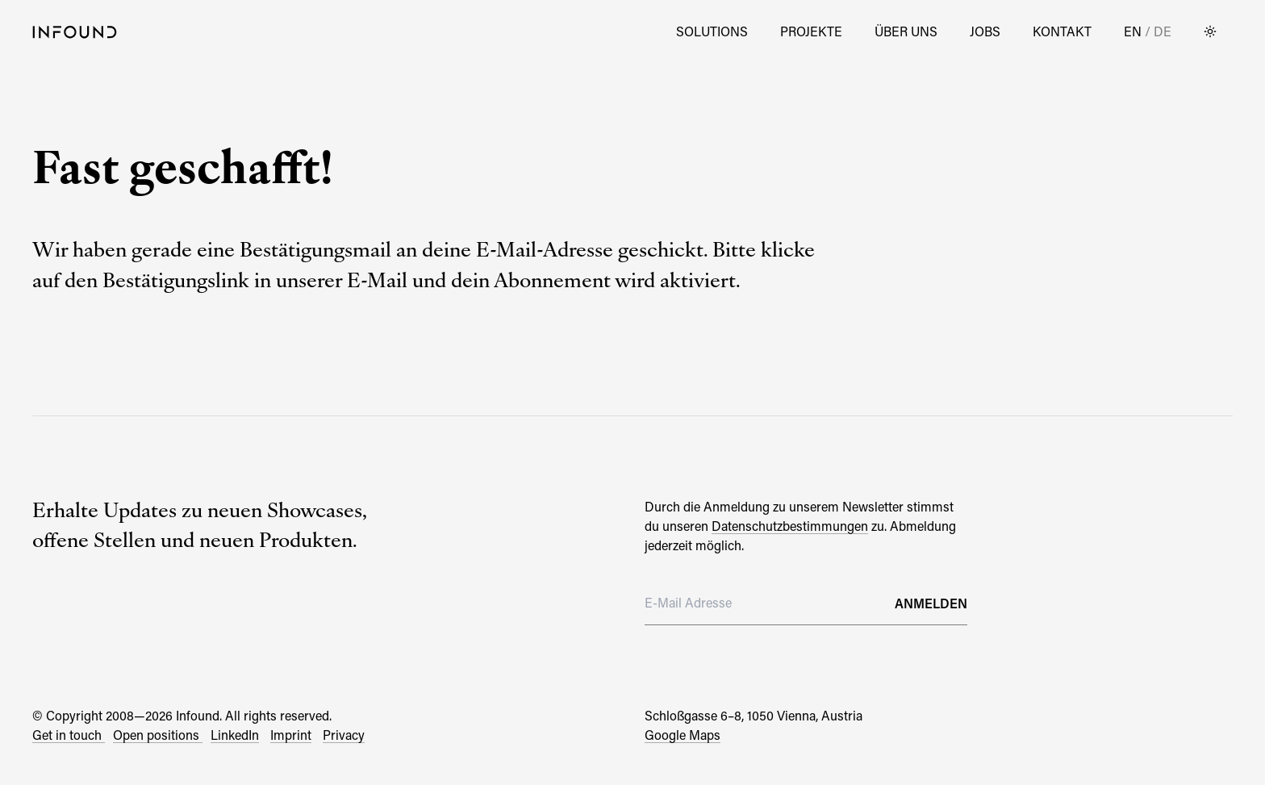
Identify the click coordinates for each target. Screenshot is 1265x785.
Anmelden (931, 603)
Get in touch (68, 734)
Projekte (811, 31)
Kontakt (1062, 31)
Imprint (290, 734)
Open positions (157, 734)
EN (1134, 31)
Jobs (985, 31)
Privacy (344, 734)
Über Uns (906, 31)
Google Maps (682, 734)
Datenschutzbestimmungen (790, 525)
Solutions (712, 31)
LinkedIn (235, 734)
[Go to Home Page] (74, 32)
